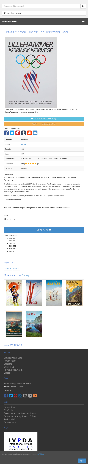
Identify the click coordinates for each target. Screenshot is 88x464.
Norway (24, 144)
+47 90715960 (17, 386)
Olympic (8, 268)
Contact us (9, 366)
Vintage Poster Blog (13, 357)
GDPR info (40, 454)
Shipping (8, 363)
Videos (7, 372)
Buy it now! (44, 229)
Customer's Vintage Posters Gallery (20, 416)
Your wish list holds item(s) (44, 119)
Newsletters (9, 407)
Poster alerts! (10, 422)
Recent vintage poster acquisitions (19, 413)
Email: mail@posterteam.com (17, 383)
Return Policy (10, 360)
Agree (82, 461)
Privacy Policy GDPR (13, 369)
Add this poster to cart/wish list (44, 124)
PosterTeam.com (9, 21)
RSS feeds (8, 410)
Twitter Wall (9, 419)
